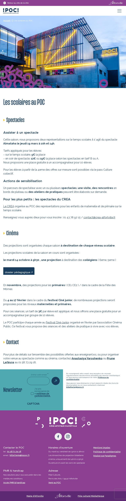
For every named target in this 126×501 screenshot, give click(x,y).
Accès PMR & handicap (14, 483)
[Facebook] (58, 436)
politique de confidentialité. (42, 394)
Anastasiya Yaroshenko (87, 358)
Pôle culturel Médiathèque (91, 496)
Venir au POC (54, 483)
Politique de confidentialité (107, 452)
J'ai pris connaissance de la (42, 393)
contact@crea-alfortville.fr (99, 217)
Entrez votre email (39, 375)
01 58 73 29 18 (14, 451)
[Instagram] (68, 436)
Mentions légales (101, 448)
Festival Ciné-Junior (57, 322)
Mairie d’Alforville (35, 496)
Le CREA (8, 206)
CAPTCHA (33, 403)
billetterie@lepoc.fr (75, 387)
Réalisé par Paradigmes (104, 456)
